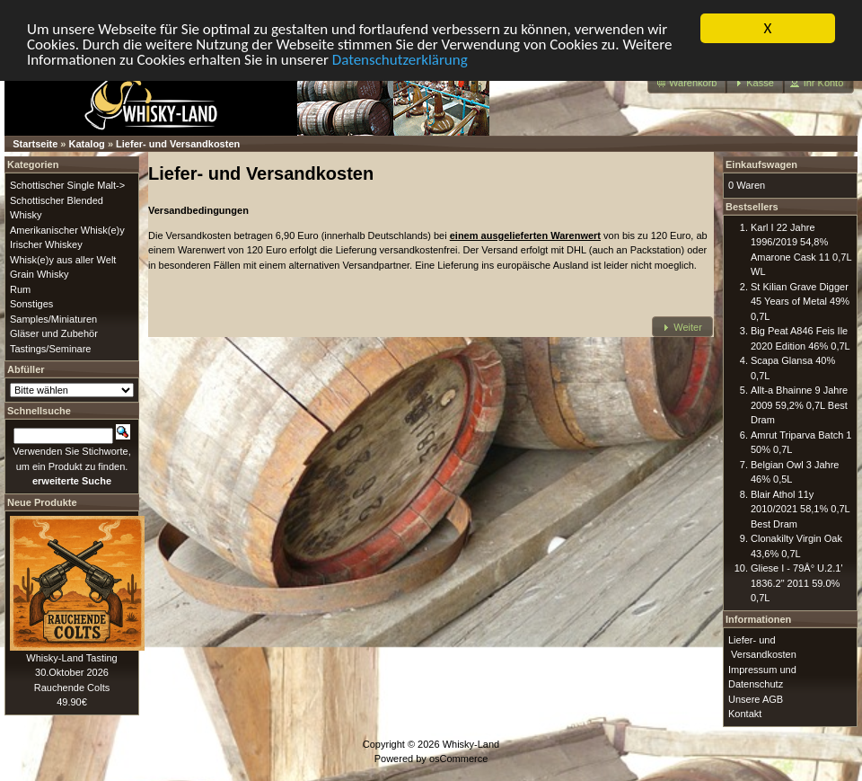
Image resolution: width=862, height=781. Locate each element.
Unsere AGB (755, 698)
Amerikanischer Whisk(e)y (67, 229)
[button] (687, 83)
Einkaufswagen (761, 164)
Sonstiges (31, 303)
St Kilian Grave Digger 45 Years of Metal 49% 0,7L (800, 300)
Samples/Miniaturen (53, 318)
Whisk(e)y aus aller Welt (63, 258)
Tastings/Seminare (51, 347)
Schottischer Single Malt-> (67, 185)
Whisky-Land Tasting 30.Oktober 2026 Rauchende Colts (71, 672)
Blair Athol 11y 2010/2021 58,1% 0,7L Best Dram (800, 508)
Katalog (87, 143)
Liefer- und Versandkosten (178, 143)
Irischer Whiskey (46, 244)
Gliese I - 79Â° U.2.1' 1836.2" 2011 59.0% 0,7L (797, 583)
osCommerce (458, 758)
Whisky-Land (471, 743)
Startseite (35, 143)
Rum (20, 288)
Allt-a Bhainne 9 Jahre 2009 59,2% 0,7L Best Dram (799, 405)
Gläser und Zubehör (54, 333)
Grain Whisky (39, 274)
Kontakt (744, 713)
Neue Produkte (42, 501)
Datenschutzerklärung (400, 58)
